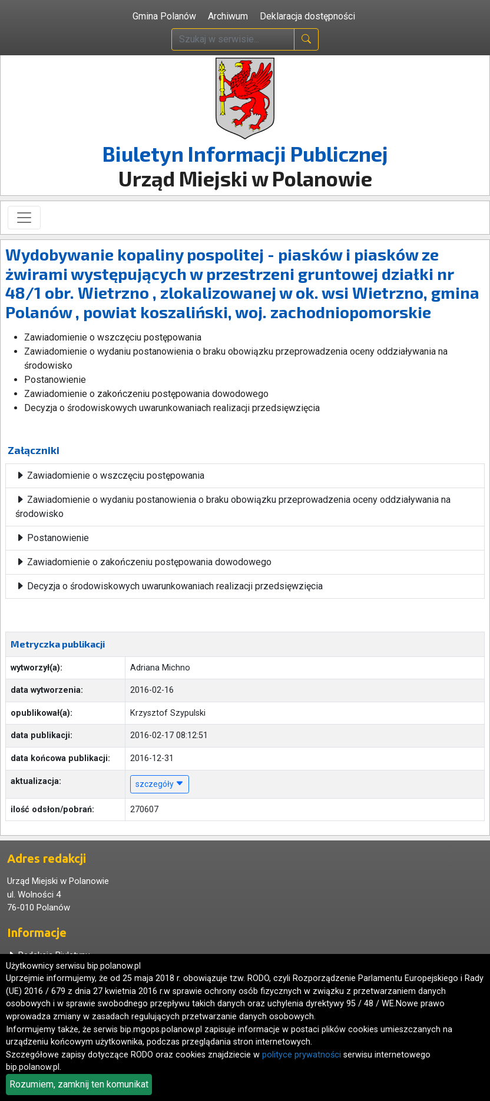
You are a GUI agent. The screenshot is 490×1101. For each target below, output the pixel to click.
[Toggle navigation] (24, 217)
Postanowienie (52, 537)
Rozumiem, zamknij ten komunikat (78, 1084)
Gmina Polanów (164, 16)
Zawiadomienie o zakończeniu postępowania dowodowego (143, 562)
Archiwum (228, 16)
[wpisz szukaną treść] (232, 39)
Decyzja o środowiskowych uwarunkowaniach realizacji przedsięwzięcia (169, 586)
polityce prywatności (301, 1055)
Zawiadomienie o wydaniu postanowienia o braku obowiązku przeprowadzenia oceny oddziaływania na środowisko (233, 506)
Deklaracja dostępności (307, 16)
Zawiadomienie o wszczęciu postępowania (109, 475)
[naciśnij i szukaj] (306, 39)
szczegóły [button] (159, 784)
